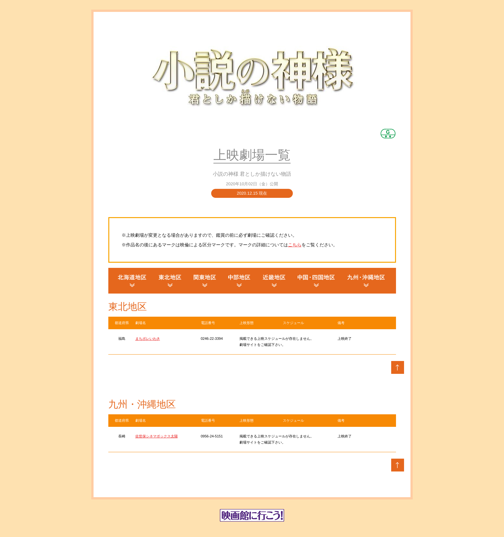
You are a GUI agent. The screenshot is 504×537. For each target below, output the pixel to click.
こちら (295, 244)
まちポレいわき (147, 338)
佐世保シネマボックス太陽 (156, 436)
